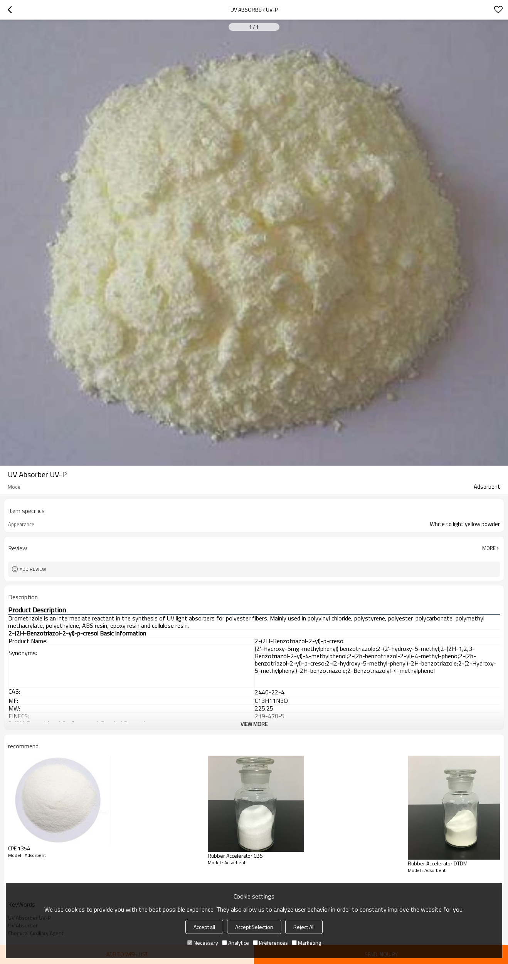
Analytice (235, 943)
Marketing (306, 943)
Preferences (270, 943)
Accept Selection (254, 927)
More (489, 548)
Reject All (304, 927)
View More (254, 724)
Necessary (202, 943)
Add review (33, 569)
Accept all (204, 927)
